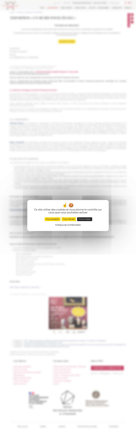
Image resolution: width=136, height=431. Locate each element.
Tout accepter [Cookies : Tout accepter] (52, 219)
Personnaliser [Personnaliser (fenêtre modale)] (84, 219)
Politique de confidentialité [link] (68, 225)
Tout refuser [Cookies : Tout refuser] (69, 219)
